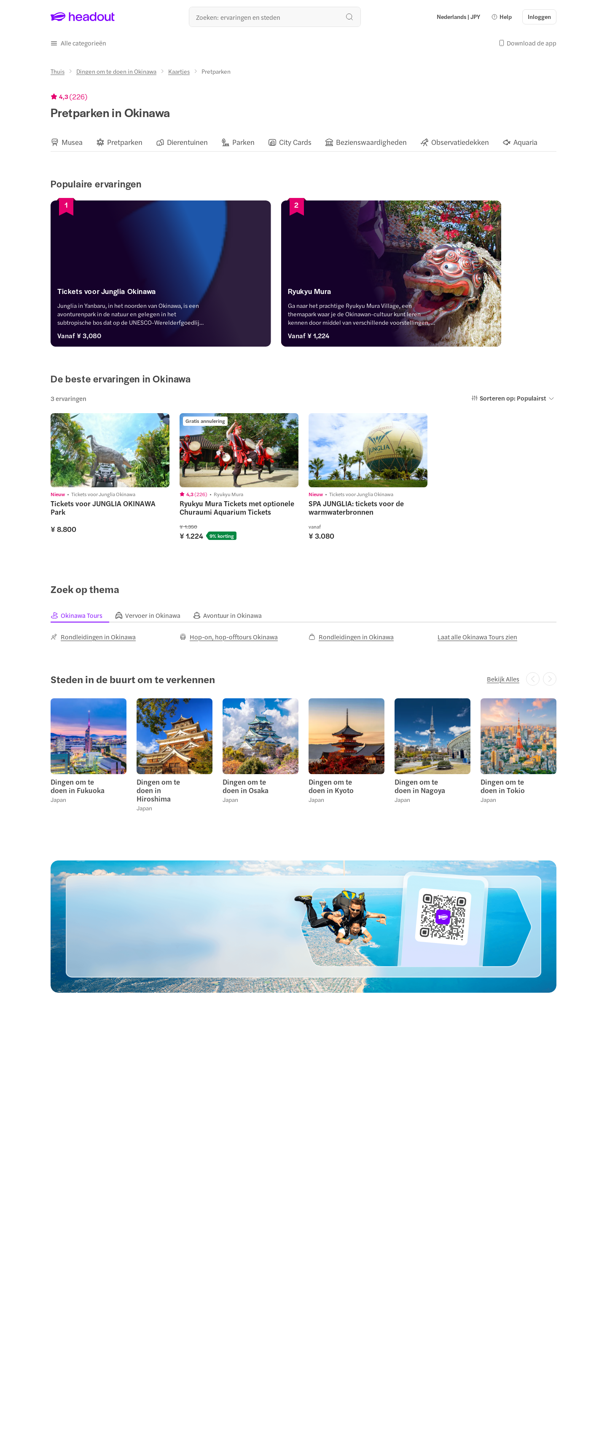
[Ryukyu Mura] (432, 293)
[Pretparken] (124, 142)
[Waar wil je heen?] (274, 17)
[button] (501, 16)
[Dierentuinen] (187, 142)
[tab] (83, 615)
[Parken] (243, 142)
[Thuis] (57, 71)
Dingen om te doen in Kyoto (331, 785)
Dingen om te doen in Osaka (246, 785)
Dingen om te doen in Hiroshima (158, 790)
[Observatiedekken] (460, 142)
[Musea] (72, 142)
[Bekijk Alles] (503, 679)
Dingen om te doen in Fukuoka (78, 785)
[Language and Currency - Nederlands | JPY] (458, 16)
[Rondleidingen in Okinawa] (93, 637)
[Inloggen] (539, 16)
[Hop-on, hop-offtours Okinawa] (229, 637)
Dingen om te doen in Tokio (503, 785)
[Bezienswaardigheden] (371, 142)
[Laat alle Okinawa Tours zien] (477, 637)
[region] (303, 142)
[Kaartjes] (179, 71)
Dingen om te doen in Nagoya (420, 785)
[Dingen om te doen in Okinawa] (116, 71)
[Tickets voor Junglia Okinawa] (174, 293)
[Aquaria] (525, 142)
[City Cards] (295, 142)
